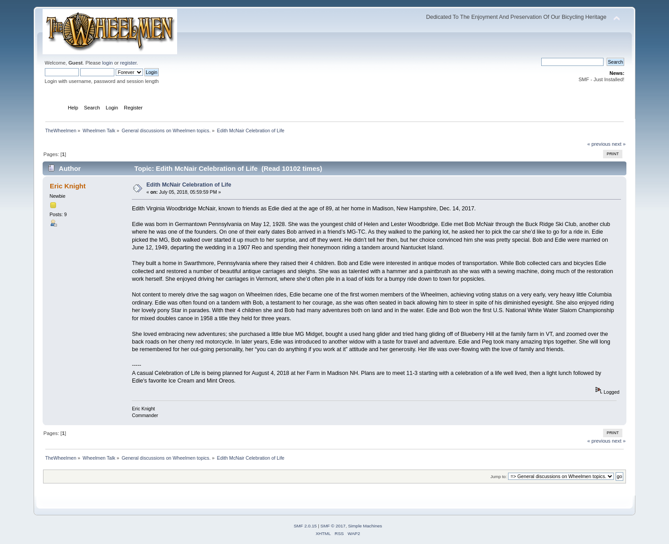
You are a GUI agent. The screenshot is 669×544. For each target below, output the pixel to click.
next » (619, 144)
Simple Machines (365, 525)
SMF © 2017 (333, 525)
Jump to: (499, 476)
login (107, 62)
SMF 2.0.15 (305, 525)
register (128, 62)
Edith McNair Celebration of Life (189, 185)
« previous (599, 144)
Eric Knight (68, 186)
